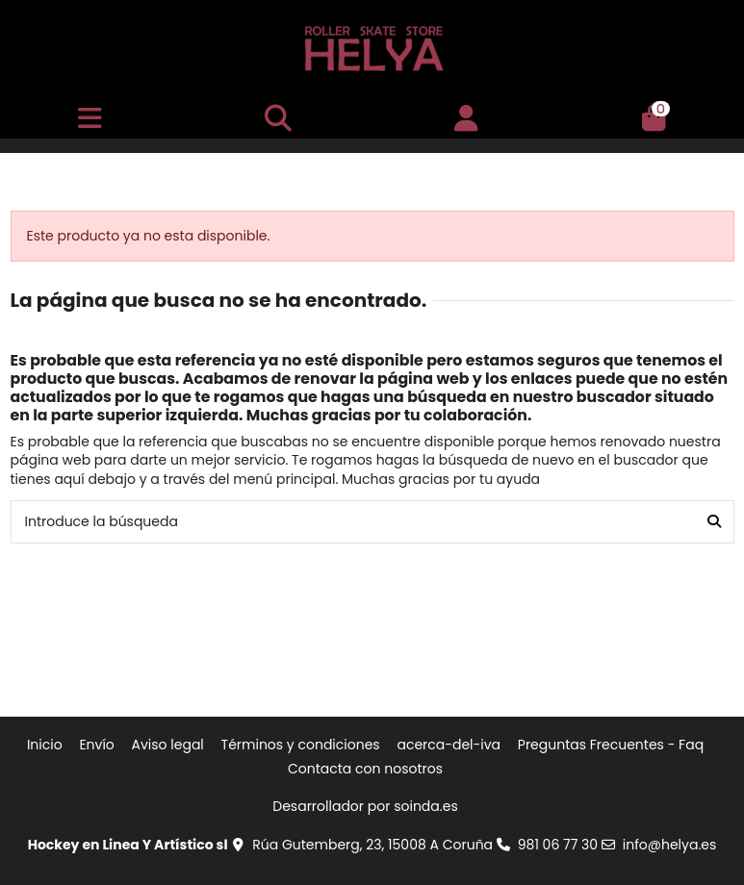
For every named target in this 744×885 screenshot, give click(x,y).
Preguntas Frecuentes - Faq (611, 745)
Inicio (45, 745)
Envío (96, 745)
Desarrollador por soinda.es (364, 806)
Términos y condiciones (300, 745)
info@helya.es (670, 844)
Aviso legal (168, 745)
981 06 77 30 (558, 844)
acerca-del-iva (448, 745)
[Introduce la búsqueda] (714, 522)
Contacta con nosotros (365, 769)
